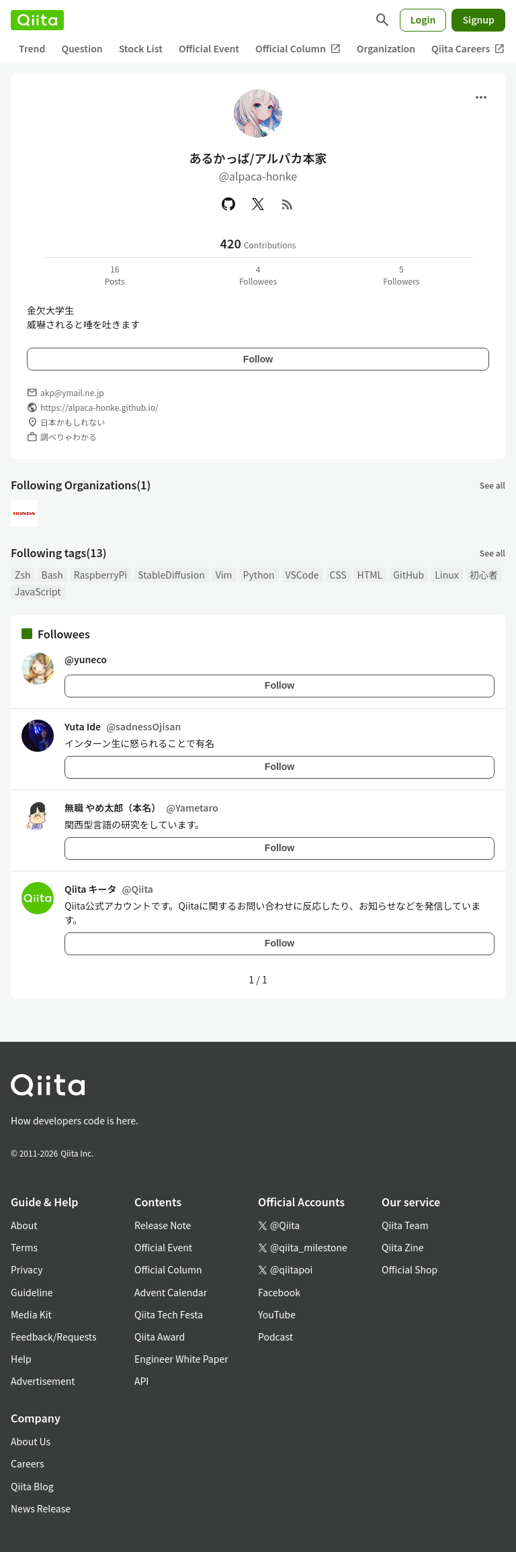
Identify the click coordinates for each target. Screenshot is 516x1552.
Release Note (162, 1225)
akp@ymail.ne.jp (72, 392)
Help (21, 1358)
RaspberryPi (101, 574)
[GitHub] (228, 204)
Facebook (279, 1292)
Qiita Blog (32, 1486)
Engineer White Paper (181, 1358)
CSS (338, 574)
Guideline (32, 1292)
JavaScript (38, 591)
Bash (52, 574)
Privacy (26, 1269)
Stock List (141, 48)
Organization (386, 48)
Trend (32, 48)
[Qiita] (37, 20)
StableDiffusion (171, 574)
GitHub (408, 574)
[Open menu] (481, 97)
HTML (370, 574)
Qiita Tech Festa (168, 1314)
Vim (224, 574)
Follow (258, 359)
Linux (446, 574)
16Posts (115, 275)
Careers (27, 1463)
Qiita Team (405, 1225)
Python (259, 574)
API (141, 1381)
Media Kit (31, 1314)
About (24, 1225)
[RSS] (287, 204)
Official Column (298, 49)
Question (81, 48)
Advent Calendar (170, 1292)
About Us (30, 1441)
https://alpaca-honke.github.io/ (99, 407)
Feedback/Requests (54, 1336)
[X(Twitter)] (258, 204)
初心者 (484, 574)
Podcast (275, 1336)
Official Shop (409, 1269)
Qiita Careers (468, 49)
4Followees (258, 275)
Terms (24, 1247)
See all (492, 485)
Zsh (23, 574)
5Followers (401, 275)
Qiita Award (159, 1336)
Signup (478, 19)
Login (423, 19)
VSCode (302, 574)
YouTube (277, 1314)
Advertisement (43, 1381)
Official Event (209, 48)
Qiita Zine (403, 1247)
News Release (41, 1508)
